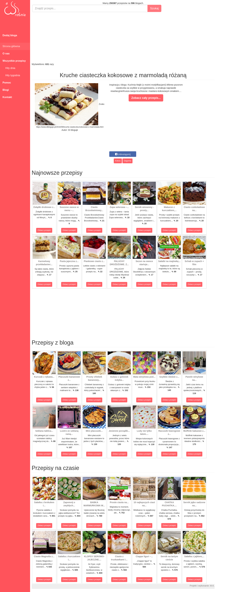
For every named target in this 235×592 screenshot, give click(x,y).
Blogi (6, 90)
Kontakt (7, 97)
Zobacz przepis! (44, 230)
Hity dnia (9, 68)
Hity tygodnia (11, 75)
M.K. (212, 585)
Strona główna (11, 46)
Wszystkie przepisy (14, 60)
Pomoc (7, 82)
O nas (6, 53)
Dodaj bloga (10, 35)
